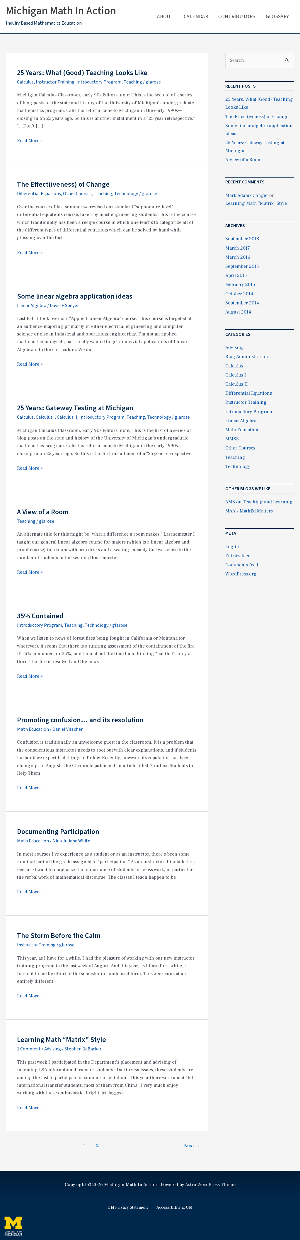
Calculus (25, 82)
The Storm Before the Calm (58, 936)
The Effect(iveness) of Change (63, 184)
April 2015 (236, 275)
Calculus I (45, 417)
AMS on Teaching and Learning (259, 502)
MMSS (232, 439)
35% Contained (40, 616)
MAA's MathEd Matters (249, 511)
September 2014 (242, 303)
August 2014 (238, 312)
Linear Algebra (31, 305)
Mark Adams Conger (246, 195)
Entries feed (237, 556)
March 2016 (237, 257)
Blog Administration (246, 357)
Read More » (30, 140)
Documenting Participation (58, 832)
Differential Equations (39, 193)
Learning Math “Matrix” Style (61, 1040)
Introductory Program (99, 82)
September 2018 (242, 239)
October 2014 (239, 294)
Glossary (277, 16)
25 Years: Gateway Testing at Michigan (75, 408)
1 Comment (29, 1049)
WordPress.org (241, 574)
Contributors (236, 16)
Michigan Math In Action (61, 11)
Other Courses (77, 193)
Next (192, 1145)
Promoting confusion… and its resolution (80, 720)
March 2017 (237, 248)
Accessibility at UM (174, 1207)
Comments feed (241, 565)
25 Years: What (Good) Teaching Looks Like (82, 73)
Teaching (133, 82)
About (165, 16)
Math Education (33, 729)
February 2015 (240, 284)
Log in (232, 547)
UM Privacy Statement (128, 1207)
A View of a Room (43, 512)
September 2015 (242, 266)
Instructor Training (55, 82)
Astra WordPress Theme (210, 1185)
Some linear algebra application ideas (74, 296)
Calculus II (67, 417)
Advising (52, 1049)
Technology (126, 193)
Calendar (196, 16)
